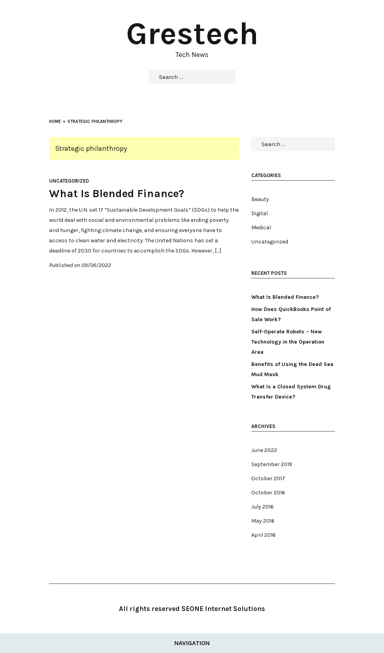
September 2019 (271, 464)
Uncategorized (69, 181)
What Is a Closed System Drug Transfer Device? (291, 391)
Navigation (192, 643)
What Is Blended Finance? (116, 193)
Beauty (260, 199)
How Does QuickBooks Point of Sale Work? (291, 314)
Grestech (192, 33)
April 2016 (263, 535)
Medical (261, 227)
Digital (259, 213)
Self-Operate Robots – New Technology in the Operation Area (287, 341)
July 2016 (262, 506)
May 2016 (262, 521)
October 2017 (268, 478)
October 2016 (268, 492)
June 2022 (264, 450)
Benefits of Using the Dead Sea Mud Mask (292, 369)
